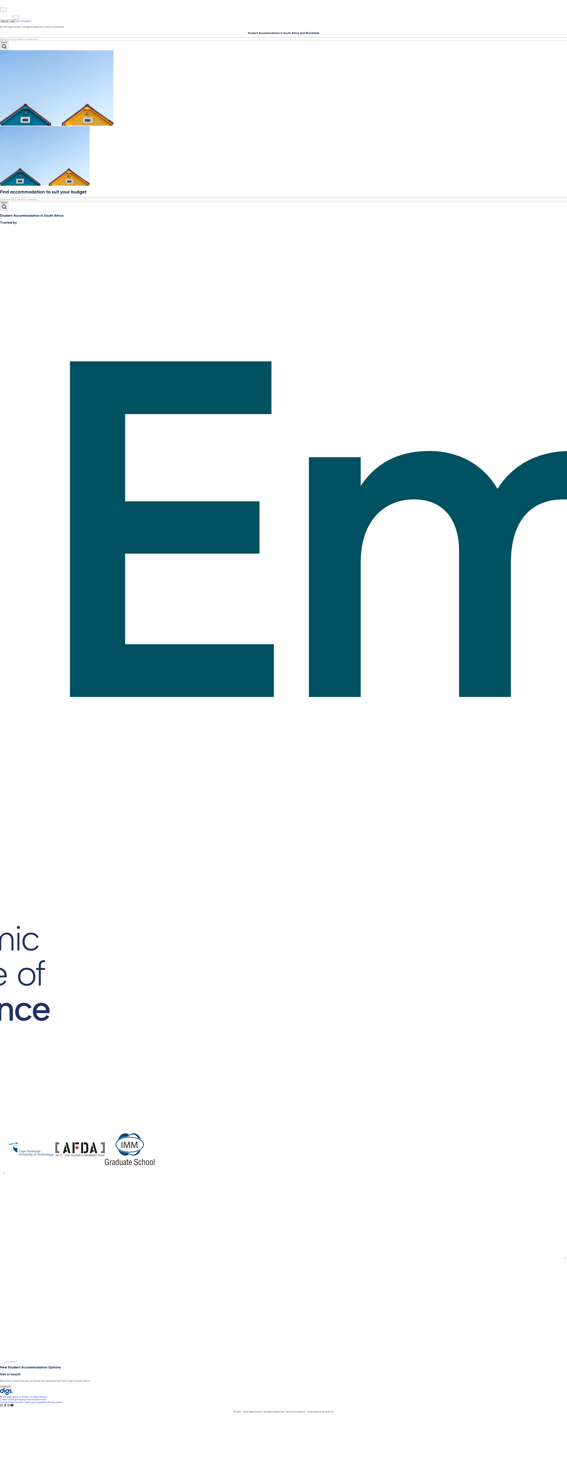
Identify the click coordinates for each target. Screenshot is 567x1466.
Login (12, 21)
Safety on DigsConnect (34, 1396)
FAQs (43, 1399)
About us (17, 1396)
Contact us (5, 1387)
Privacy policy (55, 1402)
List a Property (23, 21)
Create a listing (8, 1399)
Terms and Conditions (36, 1402)
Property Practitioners (28, 1399)
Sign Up (4, 21)
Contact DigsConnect (12, 1402)
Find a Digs (6, 1396)
